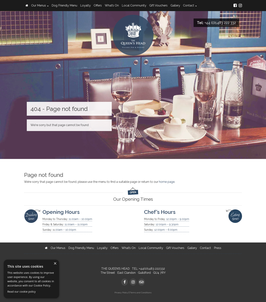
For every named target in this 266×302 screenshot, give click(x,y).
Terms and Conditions (140, 292)
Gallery (175, 5)
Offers (98, 5)
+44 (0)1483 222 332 (220, 23)
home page (167, 182)
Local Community (134, 5)
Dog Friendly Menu (64, 5)
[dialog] (31, 279)
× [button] (55, 263)
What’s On (112, 5)
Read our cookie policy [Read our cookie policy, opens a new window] (21, 291)
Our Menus (40, 5)
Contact (190, 5)
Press (217, 248)
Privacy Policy (121, 292)
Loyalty (85, 5)
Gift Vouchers (158, 5)
